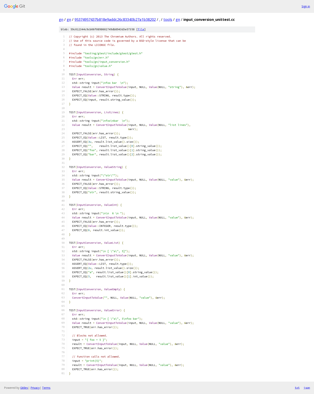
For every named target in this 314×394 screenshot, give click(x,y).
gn (61, 19)
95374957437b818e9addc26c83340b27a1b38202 (115, 19)
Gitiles (24, 388)
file (141, 29)
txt (297, 387)
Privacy (35, 388)
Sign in (306, 6)
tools (167, 19)
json (307, 387)
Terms (46, 388)
